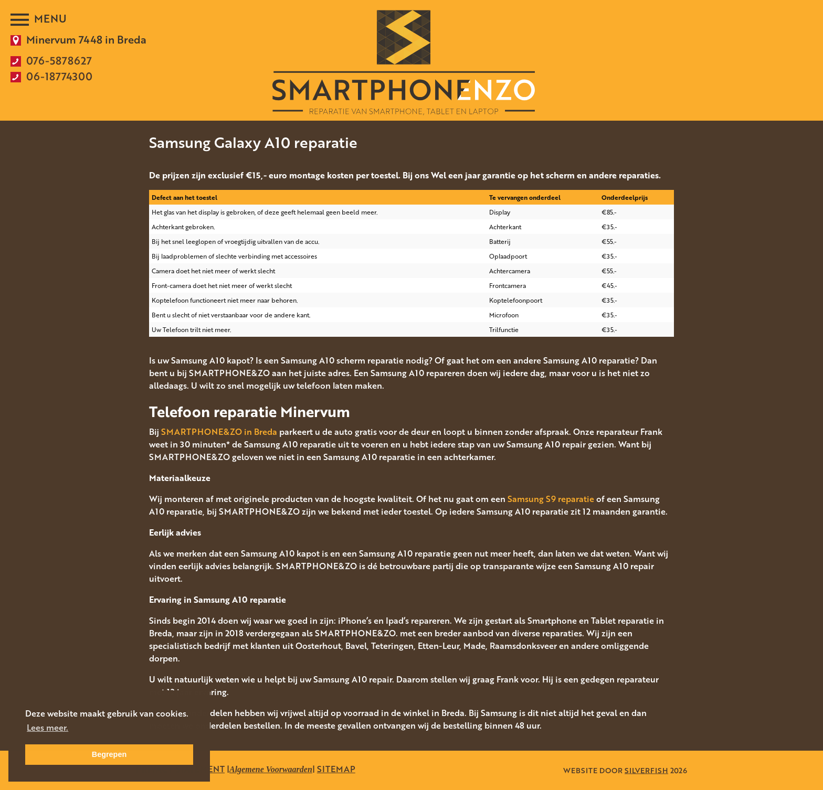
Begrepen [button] (109, 754)
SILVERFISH (646, 770)
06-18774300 (59, 76)
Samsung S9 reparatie (551, 499)
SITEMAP (336, 769)
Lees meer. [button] (47, 727)
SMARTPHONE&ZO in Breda (219, 431)
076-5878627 (59, 60)
